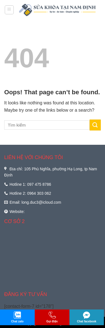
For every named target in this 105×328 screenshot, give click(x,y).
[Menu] (9, 9)
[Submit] (95, 125)
